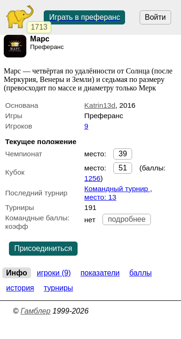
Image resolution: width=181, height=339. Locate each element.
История (20, 288)
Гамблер (36, 311)
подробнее (126, 219)
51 (122, 168)
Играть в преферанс (84, 17)
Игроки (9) (54, 273)
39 (122, 154)
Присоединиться (43, 248)
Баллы (140, 273)
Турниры (58, 288)
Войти (155, 17)
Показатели (99, 273)
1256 (92, 178)
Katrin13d (99, 105)
